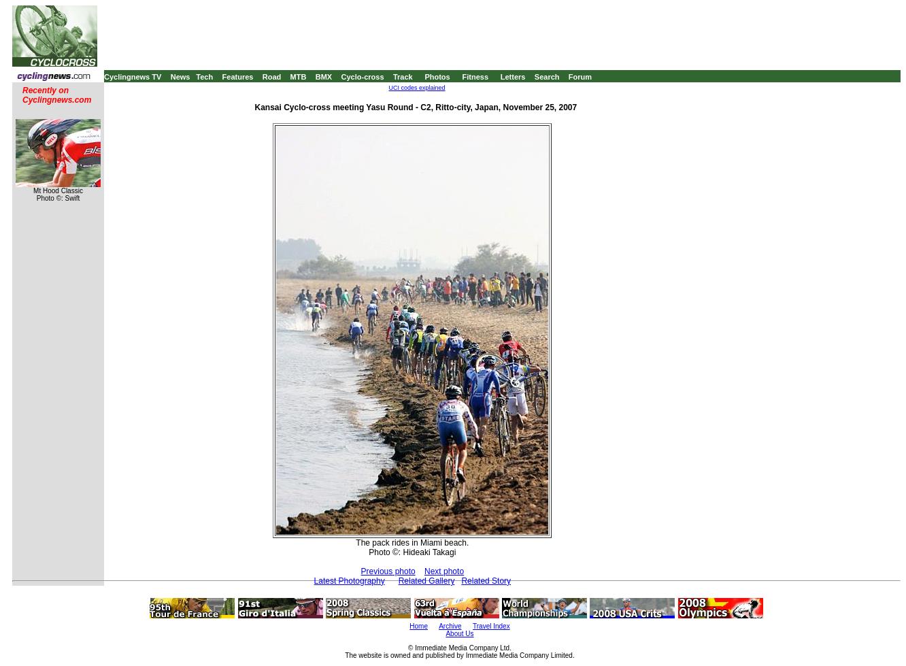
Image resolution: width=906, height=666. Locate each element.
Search (547, 77)
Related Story (486, 581)
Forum (580, 77)
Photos (437, 77)
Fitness (475, 77)
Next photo (444, 571)
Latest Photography (349, 581)
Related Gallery (427, 581)
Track (403, 77)
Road (272, 77)
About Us (459, 633)
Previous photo (388, 571)
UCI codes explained (416, 87)
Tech (204, 77)
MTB (298, 77)
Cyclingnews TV (132, 77)
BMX (324, 77)
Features (238, 77)
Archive (450, 626)
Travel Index (491, 626)
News (180, 77)
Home (418, 626)
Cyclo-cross (362, 77)
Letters (513, 77)
